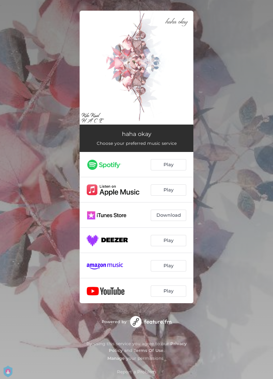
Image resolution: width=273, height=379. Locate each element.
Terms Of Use (149, 350)
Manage (116, 358)
